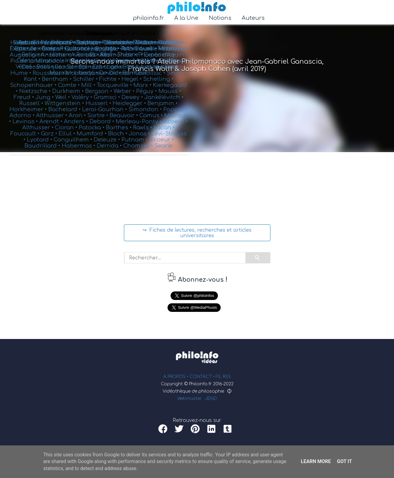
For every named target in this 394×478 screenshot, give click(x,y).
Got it (344, 461)
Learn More (316, 461)
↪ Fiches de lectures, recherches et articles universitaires (197, 232)
